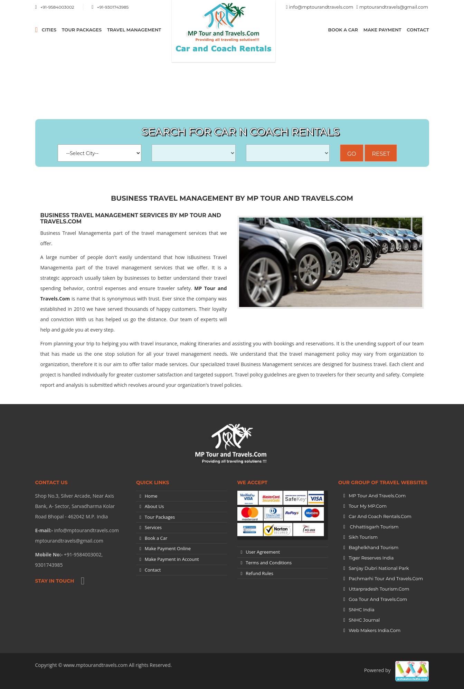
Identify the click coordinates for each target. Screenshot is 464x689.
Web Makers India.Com (374, 630)
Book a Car (343, 29)
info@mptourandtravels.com (321, 7)
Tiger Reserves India (371, 558)
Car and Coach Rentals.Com (380, 516)
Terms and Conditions (269, 562)
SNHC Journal (364, 620)
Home (151, 496)
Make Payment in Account (172, 559)
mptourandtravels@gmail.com (393, 7)
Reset (381, 154)
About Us (154, 506)
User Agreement (263, 552)
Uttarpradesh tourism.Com (379, 589)
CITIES (49, 29)
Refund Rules (259, 573)
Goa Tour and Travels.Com (378, 599)
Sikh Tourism (363, 537)
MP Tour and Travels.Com (377, 495)
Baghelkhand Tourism (373, 547)
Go (351, 154)
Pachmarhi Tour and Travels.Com (386, 578)
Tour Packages (82, 29)
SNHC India (361, 609)
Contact (418, 29)
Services (153, 527)
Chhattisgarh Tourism (373, 526)
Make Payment (382, 29)
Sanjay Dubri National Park (379, 568)
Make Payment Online (168, 548)
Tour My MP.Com (368, 506)
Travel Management (134, 29)
